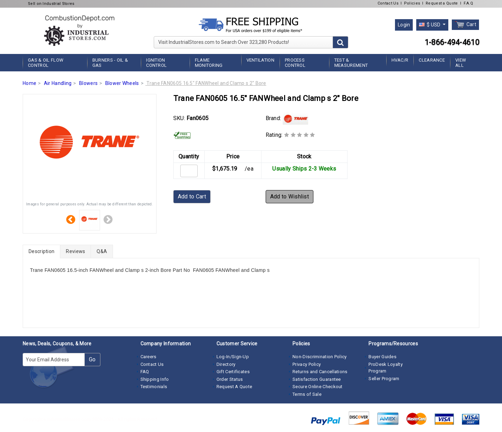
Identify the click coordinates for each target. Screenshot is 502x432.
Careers (148, 356)
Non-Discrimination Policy (319, 356)
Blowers (88, 83)
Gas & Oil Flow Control (45, 62)
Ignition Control (156, 62)
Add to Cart (192, 196)
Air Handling (58, 83)
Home (29, 83)
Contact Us (388, 3)
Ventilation (260, 60)
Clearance (432, 60)
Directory (226, 364)
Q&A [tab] (102, 251)
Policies (412, 3)
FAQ (144, 371)
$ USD (430, 25)
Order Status (229, 379)
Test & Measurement (351, 62)
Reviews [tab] (75, 251)
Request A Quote (234, 386)
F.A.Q (468, 3)
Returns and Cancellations (320, 371)
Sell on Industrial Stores (51, 3)
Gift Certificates (233, 371)
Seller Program (383, 378)
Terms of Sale (306, 394)
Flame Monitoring (209, 62)
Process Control (295, 62)
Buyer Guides (382, 356)
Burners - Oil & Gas (110, 62)
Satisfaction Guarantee (316, 379)
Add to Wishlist (289, 196)
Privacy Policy (306, 364)
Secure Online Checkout (317, 386)
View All (460, 62)
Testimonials (153, 386)
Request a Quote (442, 3)
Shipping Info (154, 379)
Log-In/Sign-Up (232, 356)
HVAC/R (400, 60)
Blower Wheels (122, 83)
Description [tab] (41, 251)
